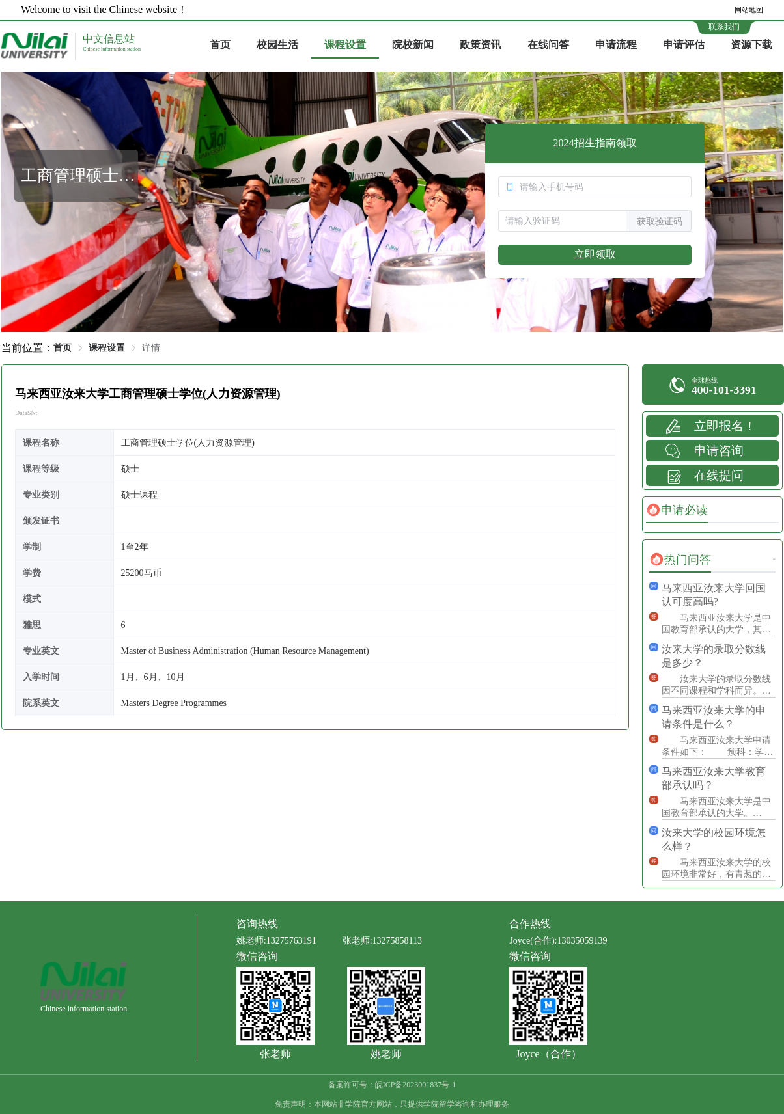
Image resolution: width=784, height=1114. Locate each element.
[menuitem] (220, 46)
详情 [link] (151, 348)
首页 (220, 44)
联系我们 (724, 26)
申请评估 (684, 44)
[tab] (677, 510)
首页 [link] (62, 348)
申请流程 (616, 44)
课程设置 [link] (107, 348)
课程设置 (345, 44)
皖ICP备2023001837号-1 (415, 1084)
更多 (774, 559)
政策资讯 (480, 44)
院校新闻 (413, 44)
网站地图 (749, 10)
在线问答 (548, 44)
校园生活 (277, 44)
